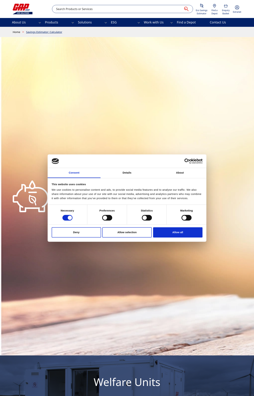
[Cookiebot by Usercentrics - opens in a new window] (187, 161)
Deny (76, 232)
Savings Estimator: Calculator (44, 32)
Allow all (177, 232)
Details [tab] (127, 172)
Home (17, 32)
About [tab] (180, 172)
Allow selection (127, 232)
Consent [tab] (74, 172)
